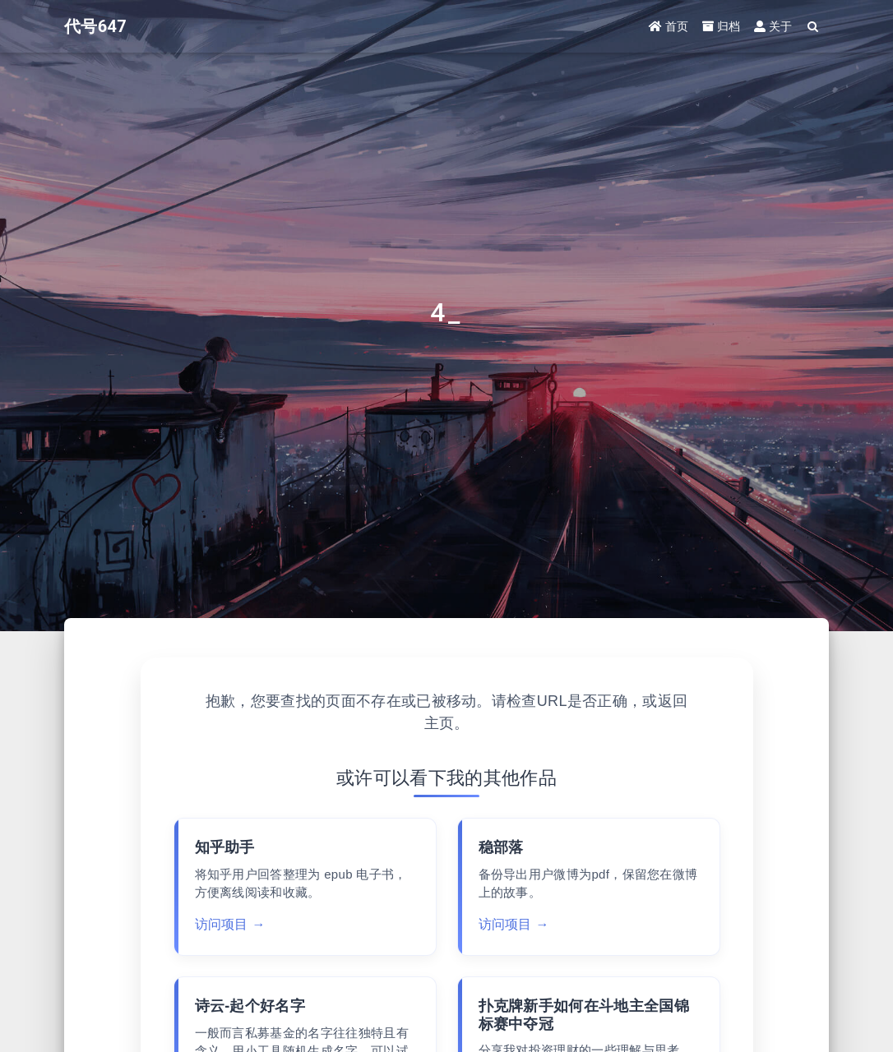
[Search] (813, 27)
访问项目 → (230, 924)
